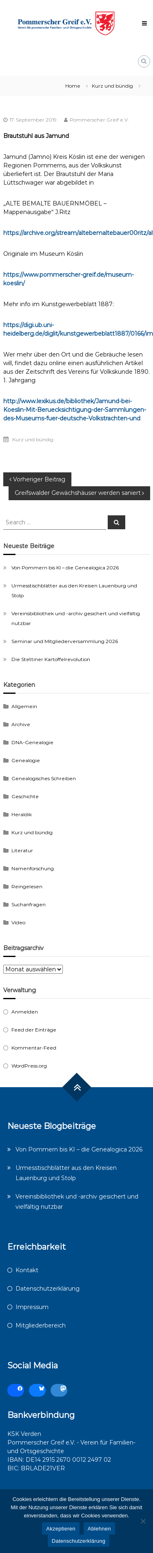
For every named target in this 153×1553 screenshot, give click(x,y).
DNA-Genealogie (32, 742)
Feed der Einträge (33, 1030)
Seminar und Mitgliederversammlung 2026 (64, 641)
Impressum (32, 1307)
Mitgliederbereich (41, 1325)
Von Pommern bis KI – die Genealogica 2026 (65, 567)
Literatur (22, 850)
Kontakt (27, 1270)
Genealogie (25, 760)
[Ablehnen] (143, 1521)
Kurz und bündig (112, 86)
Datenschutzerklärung (48, 1288)
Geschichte (25, 796)
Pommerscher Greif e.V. (99, 120)
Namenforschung (32, 868)
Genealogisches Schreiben (43, 778)
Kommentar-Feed (33, 1048)
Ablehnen (99, 1529)
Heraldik (21, 814)
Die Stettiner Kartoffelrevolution (50, 659)
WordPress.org (29, 1066)
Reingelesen (26, 886)
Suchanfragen (28, 904)
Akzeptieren (60, 1529)
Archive (20, 724)
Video (18, 922)
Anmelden (24, 1012)
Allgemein (24, 706)
